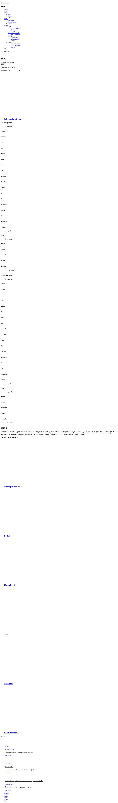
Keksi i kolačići (15, 45)
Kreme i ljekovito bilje (14, 33)
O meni (6, 11)
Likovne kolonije (12, 22)
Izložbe (6, 19)
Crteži (9, 17)
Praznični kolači (15, 43)
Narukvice (14, 30)
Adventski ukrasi (15, 37)
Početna (6, 9)
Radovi (6, 12)
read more (8, 755)
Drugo (6, 25)
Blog (5, 48)
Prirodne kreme (15, 34)
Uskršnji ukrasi (15, 39)
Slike (9, 14)
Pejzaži (10, 239)
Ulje (9, 230)
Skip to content (5, 3)
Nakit (9, 26)
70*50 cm (10, 270)
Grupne (10, 23)
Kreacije (10, 36)
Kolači (9, 42)
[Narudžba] (10, 70)
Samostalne (11, 20)
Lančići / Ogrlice (15, 28)
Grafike (10, 16)
